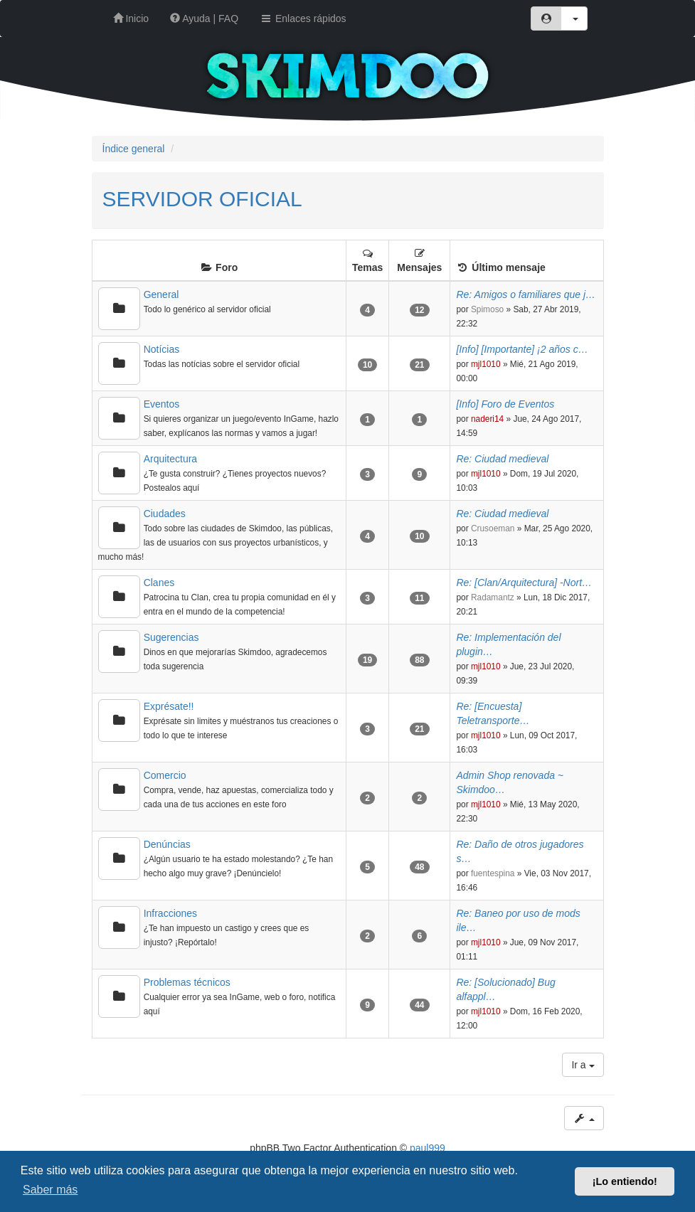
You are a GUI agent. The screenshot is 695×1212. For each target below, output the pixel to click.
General (161, 294)
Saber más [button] (50, 1190)
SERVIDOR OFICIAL (202, 199)
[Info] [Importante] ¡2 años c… (522, 349)
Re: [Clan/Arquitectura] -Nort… (524, 582)
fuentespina (493, 873)
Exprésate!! (169, 706)
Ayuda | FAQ (204, 18)
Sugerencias (171, 637)
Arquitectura (170, 458)
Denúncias (167, 844)
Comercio (165, 775)
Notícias (162, 349)
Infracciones (170, 913)
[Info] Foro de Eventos (505, 404)
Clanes (159, 582)
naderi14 (487, 419)
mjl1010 (486, 364)
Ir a (582, 1064)
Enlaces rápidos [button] (303, 18)
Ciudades (165, 513)
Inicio (131, 18)
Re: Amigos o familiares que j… (525, 294)
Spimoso (487, 309)
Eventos (162, 404)
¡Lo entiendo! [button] (625, 1181)
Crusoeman (492, 528)
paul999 (427, 1148)
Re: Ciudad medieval (502, 458)
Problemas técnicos (187, 982)
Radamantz (492, 597)
